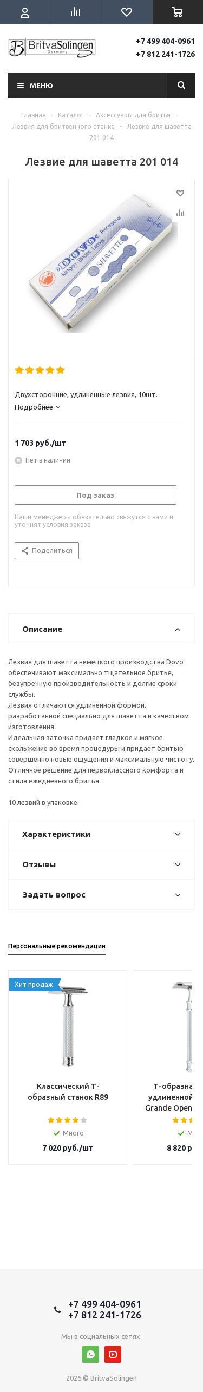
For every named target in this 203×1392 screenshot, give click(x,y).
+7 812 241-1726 (165, 54)
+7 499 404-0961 (165, 41)
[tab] (99, 406)
